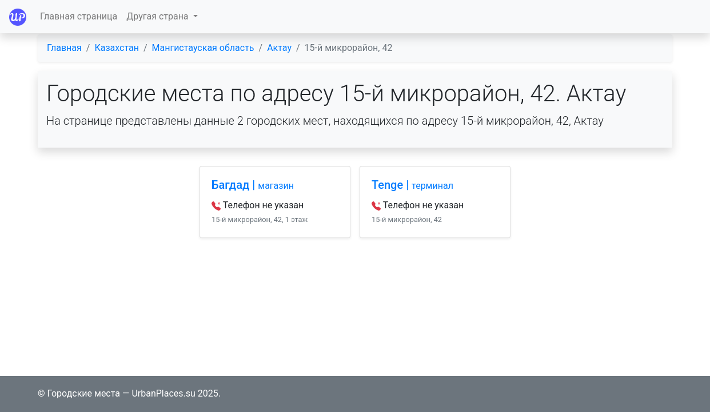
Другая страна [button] (158, 16)
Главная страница (78, 16)
